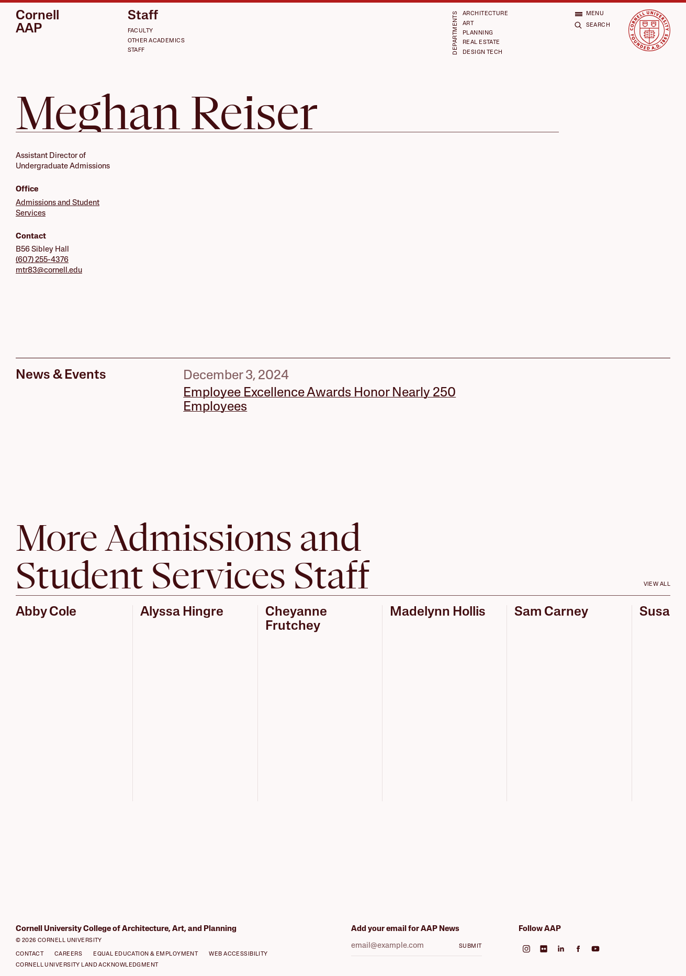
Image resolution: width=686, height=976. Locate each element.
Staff (143, 15)
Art (468, 24)
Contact (29, 954)
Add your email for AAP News (405, 929)
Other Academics (156, 41)
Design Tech (483, 52)
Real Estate (481, 43)
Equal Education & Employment (145, 954)
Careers (68, 954)
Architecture (485, 14)
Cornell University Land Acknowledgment (87, 965)
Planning (478, 33)
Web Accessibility (238, 954)
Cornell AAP (37, 22)
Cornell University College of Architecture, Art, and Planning (126, 929)
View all (657, 584)
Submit (470, 946)
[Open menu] (589, 13)
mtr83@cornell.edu (49, 271)
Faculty (140, 31)
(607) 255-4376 (42, 260)
